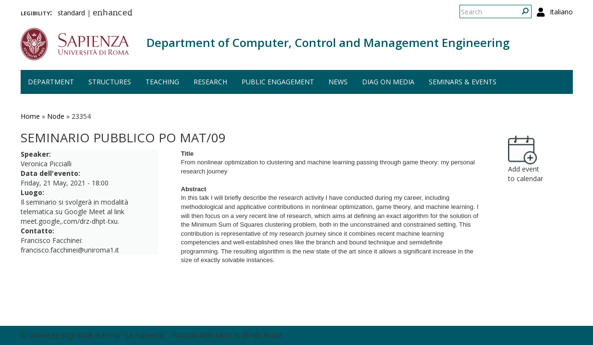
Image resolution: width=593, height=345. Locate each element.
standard (71, 12)
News (338, 81)
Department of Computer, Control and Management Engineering (327, 42)
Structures (109, 81)
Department (51, 81)
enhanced (113, 13)
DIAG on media (388, 81)
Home (30, 116)
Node (55, 116)
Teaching (162, 81)
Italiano (561, 11)
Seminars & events (462, 81)
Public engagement (278, 81)
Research (210, 81)
